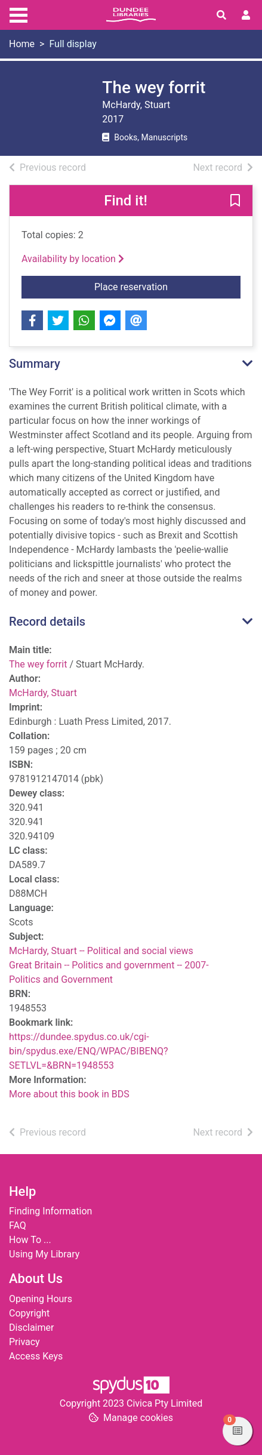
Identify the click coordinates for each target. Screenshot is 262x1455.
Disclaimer (31, 1327)
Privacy (24, 1342)
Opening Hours (40, 1299)
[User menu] (246, 15)
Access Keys (36, 1356)
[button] (235, 201)
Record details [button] (47, 621)
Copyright (29, 1313)
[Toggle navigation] (18, 14)
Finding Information (50, 1211)
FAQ (17, 1225)
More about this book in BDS (69, 1094)
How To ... (30, 1239)
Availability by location (72, 258)
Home (22, 44)
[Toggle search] (221, 15)
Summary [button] (34, 363)
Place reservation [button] (166, 286)
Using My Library (44, 1254)
